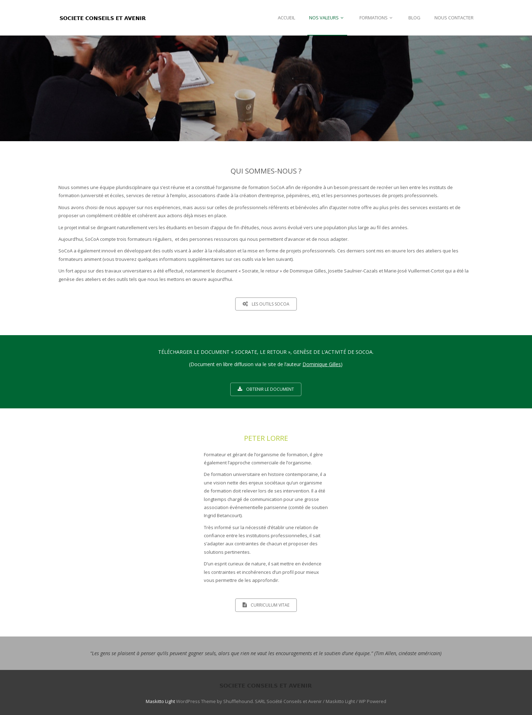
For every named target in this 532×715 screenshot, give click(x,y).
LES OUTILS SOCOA (266, 304)
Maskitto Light (160, 701)
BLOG (414, 17)
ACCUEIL (286, 17)
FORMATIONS (376, 17)
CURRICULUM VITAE (266, 605)
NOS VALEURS (327, 17)
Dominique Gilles (321, 364)
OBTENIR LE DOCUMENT (266, 389)
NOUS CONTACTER (454, 17)
